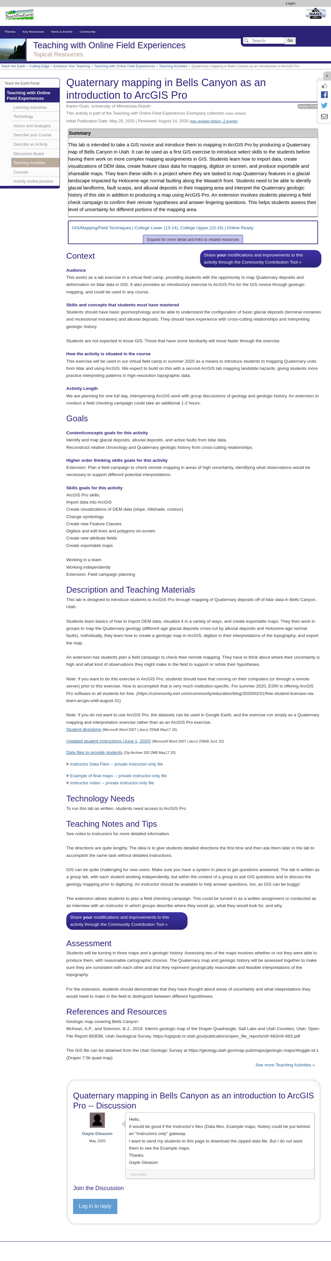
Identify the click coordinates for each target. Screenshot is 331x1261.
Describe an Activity (30, 144)
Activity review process (33, 181)
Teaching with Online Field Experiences (124, 66)
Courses (20, 172)
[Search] (263, 40)
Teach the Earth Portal (22, 83)
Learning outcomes (30, 107)
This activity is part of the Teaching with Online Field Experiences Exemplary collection (156, 113)
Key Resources (33, 31)
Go (290, 40)
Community (87, 31)
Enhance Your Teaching (72, 66)
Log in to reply (95, 1206)
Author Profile (309, 106)
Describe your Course (32, 135)
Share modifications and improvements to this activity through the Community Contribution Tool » (253, 259)
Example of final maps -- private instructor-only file (116, 775)
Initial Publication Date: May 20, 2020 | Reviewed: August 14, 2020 (152, 121)
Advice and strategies (32, 126)
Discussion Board (28, 154)
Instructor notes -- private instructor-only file (110, 782)
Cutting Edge (39, 66)
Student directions (83, 729)
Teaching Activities (173, 66)
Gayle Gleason (97, 1133)
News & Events (61, 31)
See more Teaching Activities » (285, 1064)
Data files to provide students (94, 752)
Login (290, 3)
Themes (10, 31)
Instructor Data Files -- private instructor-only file (114, 764)
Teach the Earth (13, 66)
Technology (23, 116)
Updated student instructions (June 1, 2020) (108, 741)
